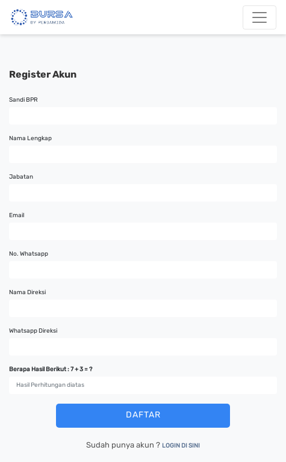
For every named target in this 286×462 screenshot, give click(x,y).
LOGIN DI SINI (181, 445)
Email (16, 215)
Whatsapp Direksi (33, 330)
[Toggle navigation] (259, 17)
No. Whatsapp (28, 253)
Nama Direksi (27, 292)
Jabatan (21, 176)
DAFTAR (143, 415)
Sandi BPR (23, 99)
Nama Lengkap (30, 138)
